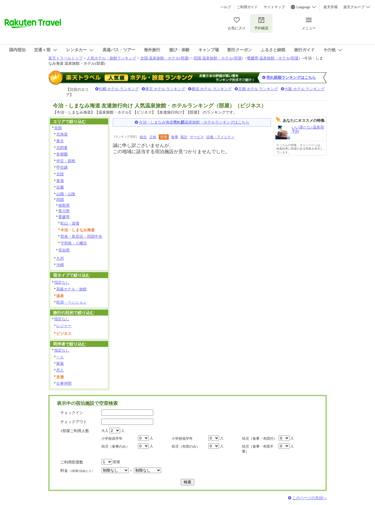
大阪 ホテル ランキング (304, 89)
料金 (77, 470)
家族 (60, 363)
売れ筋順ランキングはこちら (291, 77)
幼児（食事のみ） (115, 446)
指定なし (61, 282)
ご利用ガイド (247, 7)
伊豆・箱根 (65, 161)
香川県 (64, 211)
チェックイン (71, 412)
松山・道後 (69, 223)
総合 (143, 137)
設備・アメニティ (220, 137)
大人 (104, 431)
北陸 (60, 174)
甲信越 (62, 167)
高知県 (64, 250)
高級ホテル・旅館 (71, 289)
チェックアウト (73, 422)
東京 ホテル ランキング (165, 89)
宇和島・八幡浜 (73, 243)
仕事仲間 (63, 383)
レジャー (63, 325)
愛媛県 (64, 217)
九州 (60, 258)
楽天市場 (330, 7)
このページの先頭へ (309, 498)
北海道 (62, 134)
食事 (174, 137)
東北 (60, 141)
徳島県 (64, 205)
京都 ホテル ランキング (258, 89)
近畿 (60, 187)
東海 (60, 181)
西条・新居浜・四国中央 (81, 236)
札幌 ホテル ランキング (119, 89)
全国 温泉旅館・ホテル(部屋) (165, 58)
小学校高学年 (111, 438)
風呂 (184, 137)
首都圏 (62, 154)
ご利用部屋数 (71, 462)
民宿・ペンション (71, 302)
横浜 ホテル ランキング (212, 89)
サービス (197, 137)
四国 (60, 199)
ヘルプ (225, 7)
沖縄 (60, 265)
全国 (58, 128)
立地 (152, 137)
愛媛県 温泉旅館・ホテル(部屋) (273, 58)
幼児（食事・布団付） (259, 438)
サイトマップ (274, 7)
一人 (60, 357)
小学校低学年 (182, 438)
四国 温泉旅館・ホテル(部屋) (218, 58)
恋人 (60, 370)
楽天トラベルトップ (65, 58)
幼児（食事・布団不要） (258, 448)
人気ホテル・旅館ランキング (111, 58)
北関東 (62, 147)
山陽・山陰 (65, 194)
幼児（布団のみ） (186, 446)
